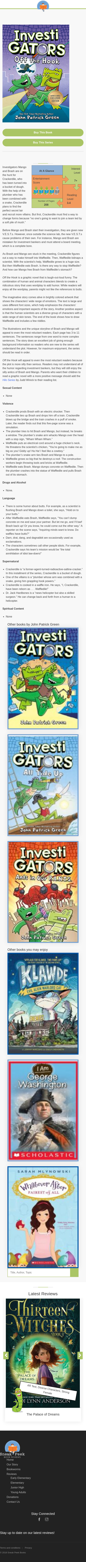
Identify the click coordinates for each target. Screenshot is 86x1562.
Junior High (17, 1487)
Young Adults (18, 1492)
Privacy (28, 1548)
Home (10, 1459)
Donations (13, 1497)
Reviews (12, 1474)
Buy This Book (43, 132)
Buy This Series (43, 142)
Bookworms (14, 1469)
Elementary (17, 1482)
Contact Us (13, 1501)
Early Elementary (21, 1478)
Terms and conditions (10, 1548)
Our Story (12, 1464)
